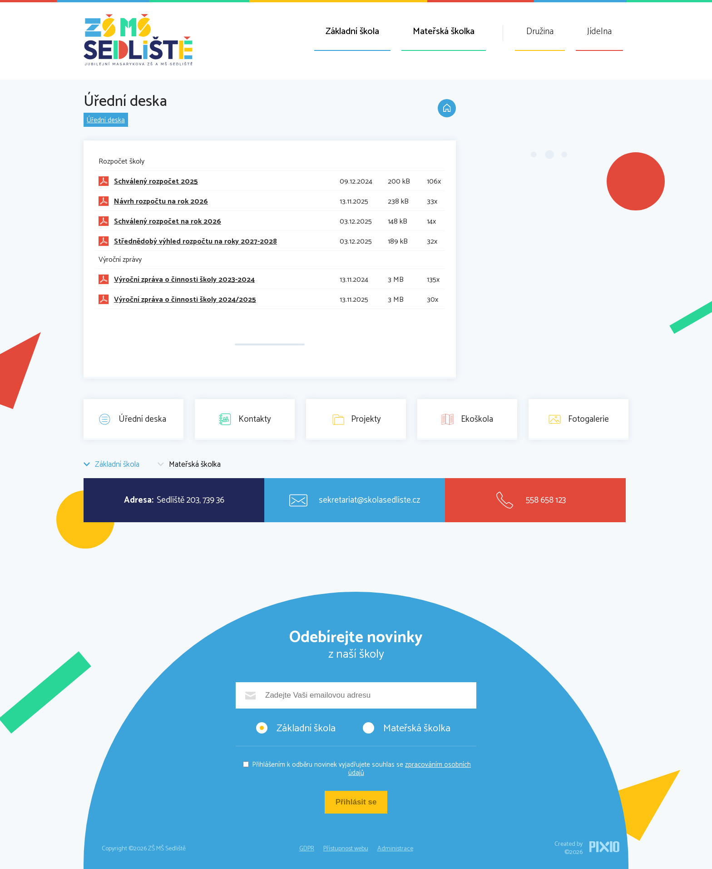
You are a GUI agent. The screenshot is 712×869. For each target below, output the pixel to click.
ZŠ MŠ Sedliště (138, 39)
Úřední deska (106, 120)
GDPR (306, 849)
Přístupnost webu (345, 849)
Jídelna (599, 31)
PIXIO (604, 846)
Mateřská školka (444, 31)
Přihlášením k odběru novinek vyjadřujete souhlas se (361, 769)
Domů (447, 108)
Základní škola (352, 31)
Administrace (395, 849)
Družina (540, 31)
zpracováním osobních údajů (409, 769)
